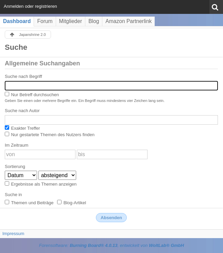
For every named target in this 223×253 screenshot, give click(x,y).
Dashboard (17, 21)
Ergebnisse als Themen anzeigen (40, 184)
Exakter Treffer (22, 128)
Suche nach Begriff (23, 76)
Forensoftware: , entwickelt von (111, 245)
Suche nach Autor (22, 110)
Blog (93, 21)
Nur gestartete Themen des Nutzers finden (50, 134)
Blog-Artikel (71, 202)
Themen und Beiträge (29, 202)
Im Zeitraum (16, 145)
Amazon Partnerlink (128, 21)
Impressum (13, 233)
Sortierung (15, 166)
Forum (44, 21)
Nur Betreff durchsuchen (32, 94)
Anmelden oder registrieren (30, 6)
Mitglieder (70, 21)
